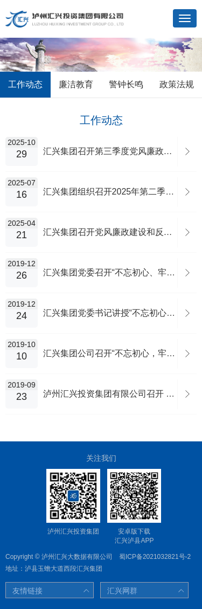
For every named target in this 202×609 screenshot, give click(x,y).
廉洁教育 (76, 84)
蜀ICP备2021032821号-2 (155, 556)
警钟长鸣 (126, 84)
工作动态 (25, 84)
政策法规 (176, 84)
